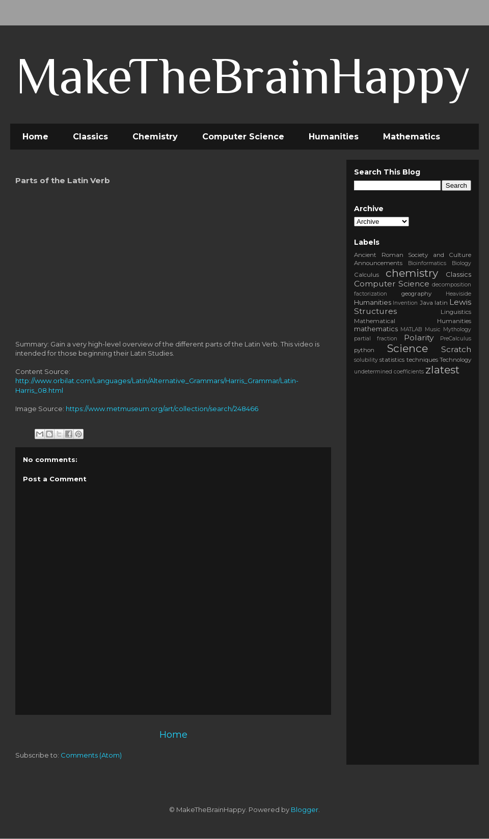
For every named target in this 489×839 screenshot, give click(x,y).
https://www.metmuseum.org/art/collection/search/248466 (162, 408)
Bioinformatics (427, 263)
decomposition (451, 284)
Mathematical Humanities (412, 321)
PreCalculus (455, 338)
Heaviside (458, 294)
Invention (405, 303)
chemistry (412, 273)
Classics (90, 136)
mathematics (376, 329)
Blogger (304, 809)
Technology (455, 359)
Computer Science (243, 136)
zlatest (442, 369)
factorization (370, 294)
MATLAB (411, 329)
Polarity (418, 337)
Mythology (457, 329)
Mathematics (411, 136)
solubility (366, 360)
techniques (422, 359)
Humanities (334, 136)
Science (407, 348)
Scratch (456, 349)
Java (426, 302)
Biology (461, 263)
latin (441, 302)
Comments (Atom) (91, 755)
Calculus (366, 274)
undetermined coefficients (389, 371)
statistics (391, 359)
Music (433, 329)
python (364, 350)
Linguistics (456, 311)
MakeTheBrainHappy (243, 75)
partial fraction (375, 338)
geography (416, 293)
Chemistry (155, 136)
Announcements (378, 263)
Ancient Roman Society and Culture (412, 254)
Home (35, 136)
